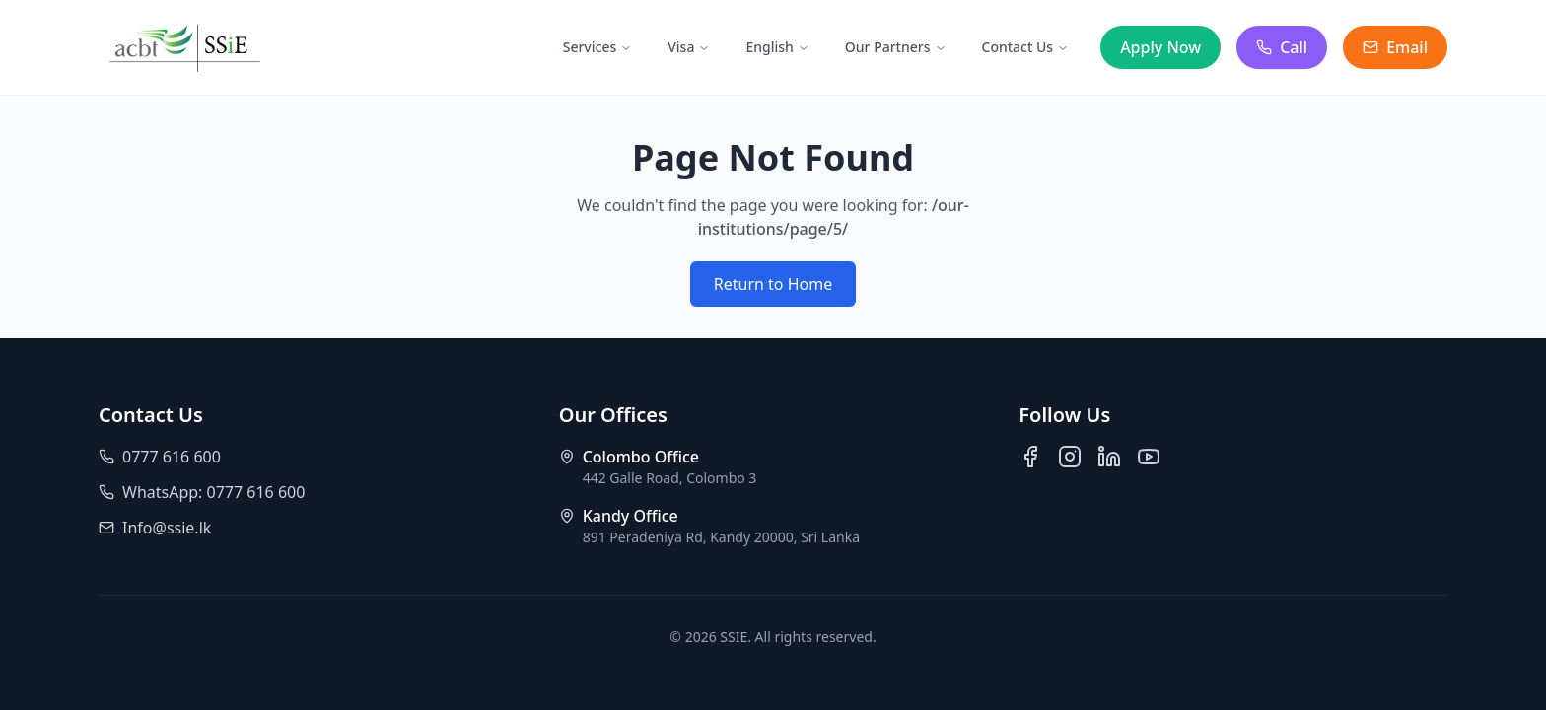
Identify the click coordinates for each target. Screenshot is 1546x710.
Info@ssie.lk (155, 527)
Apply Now (1160, 47)
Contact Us (1026, 46)
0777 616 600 (160, 456)
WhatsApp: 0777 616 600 (202, 492)
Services (598, 46)
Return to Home (773, 284)
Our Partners (896, 46)
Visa (689, 46)
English (776, 46)
